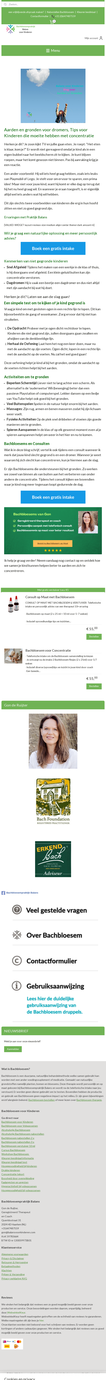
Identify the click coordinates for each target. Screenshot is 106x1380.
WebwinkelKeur (16, 1312)
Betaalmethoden (10, 1266)
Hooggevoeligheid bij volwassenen (20, 1190)
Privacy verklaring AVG (14, 1278)
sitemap (44, 1373)
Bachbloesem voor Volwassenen (19, 1125)
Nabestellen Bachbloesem (60, 12)
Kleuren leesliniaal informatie (17, 1158)
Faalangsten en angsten (14, 1182)
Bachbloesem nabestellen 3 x (17, 1141)
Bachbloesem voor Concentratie (48, 650)
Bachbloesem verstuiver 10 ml (18, 1145)
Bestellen (94, 636)
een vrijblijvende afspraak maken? (26, 12)
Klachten (6, 1270)
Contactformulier (40, 16)
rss (50, 1373)
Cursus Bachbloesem (13, 1150)
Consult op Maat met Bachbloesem (49, 597)
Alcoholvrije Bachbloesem (15, 1129)
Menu (53, 50)
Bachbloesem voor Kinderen (17, 1121)
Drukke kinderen (10, 1170)
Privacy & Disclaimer (12, 1258)
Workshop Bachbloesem (15, 1154)
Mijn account (94, 38)
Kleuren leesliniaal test (14, 1162)
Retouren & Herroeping (14, 1262)
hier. (41, 1320)
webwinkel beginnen (63, 1373)
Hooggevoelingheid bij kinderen (19, 1166)
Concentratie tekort (12, 1174)
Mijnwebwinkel (92, 1373)
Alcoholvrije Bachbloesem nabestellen (22, 1133)
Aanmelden (13, 1049)
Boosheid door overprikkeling (17, 1178)
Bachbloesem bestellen (41, 1099)
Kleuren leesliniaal (86, 12)
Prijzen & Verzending (13, 1274)
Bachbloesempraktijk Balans (19, 893)
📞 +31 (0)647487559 (64, 16)
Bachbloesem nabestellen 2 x (17, 1138)
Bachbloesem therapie (89, 1099)
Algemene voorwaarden (14, 1254)
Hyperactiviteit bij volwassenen (19, 1186)
